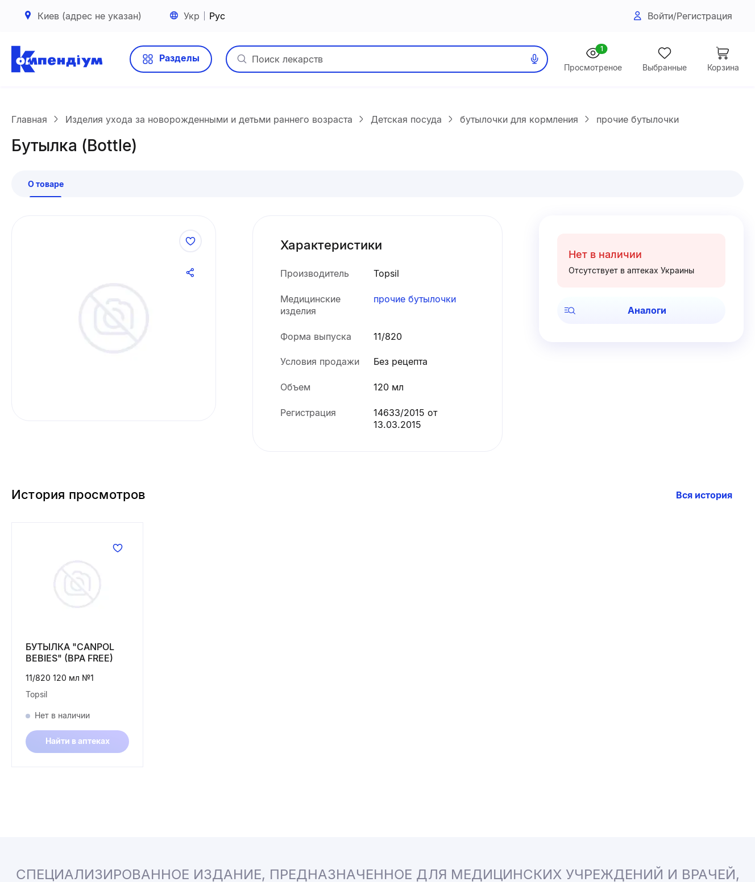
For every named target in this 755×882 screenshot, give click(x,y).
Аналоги (615, 313)
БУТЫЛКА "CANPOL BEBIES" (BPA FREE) (70, 656)
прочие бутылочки (415, 303)
